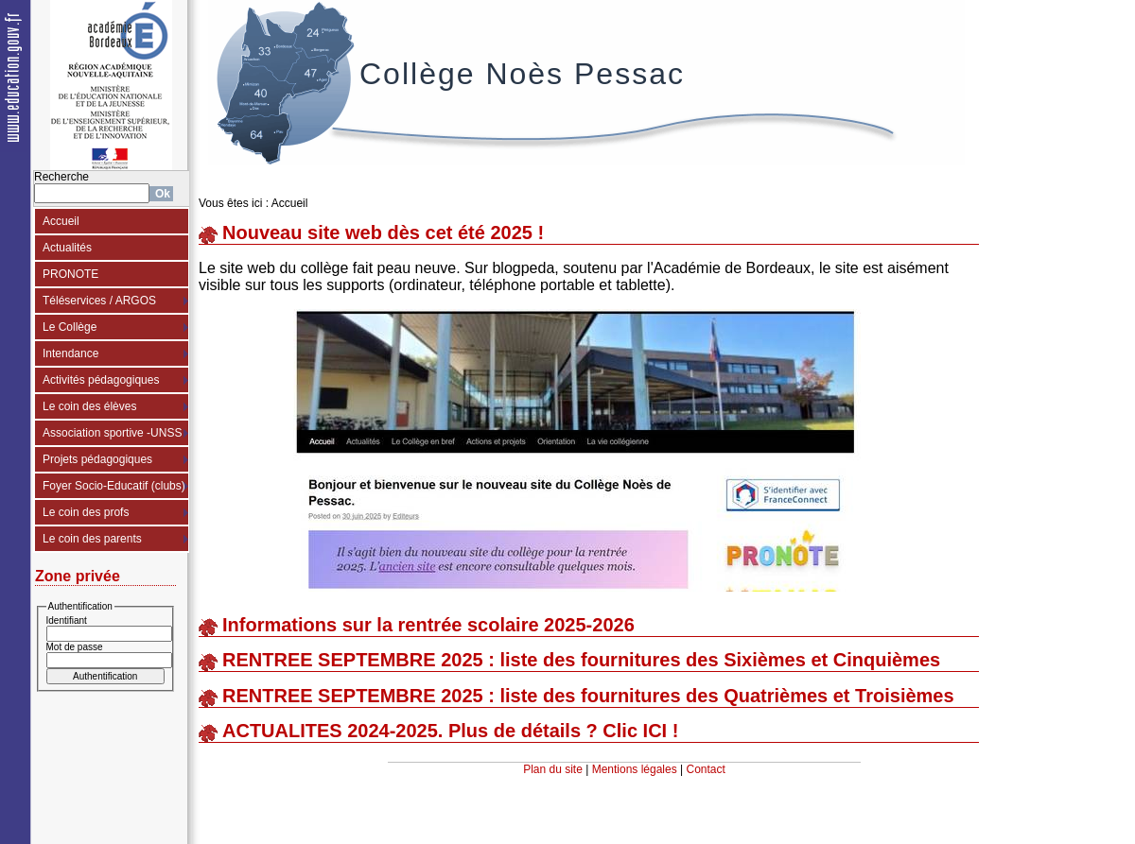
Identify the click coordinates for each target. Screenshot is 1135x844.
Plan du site (553, 769)
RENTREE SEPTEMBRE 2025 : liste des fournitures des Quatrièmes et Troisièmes (588, 695)
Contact (706, 769)
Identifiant (66, 620)
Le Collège (69, 327)
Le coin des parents (92, 538)
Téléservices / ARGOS (99, 300)
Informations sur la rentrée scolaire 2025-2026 (428, 624)
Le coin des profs (86, 512)
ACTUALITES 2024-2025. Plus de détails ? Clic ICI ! (450, 730)
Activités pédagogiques (101, 380)
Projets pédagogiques (97, 459)
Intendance (70, 353)
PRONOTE (70, 274)
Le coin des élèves (89, 406)
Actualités (67, 247)
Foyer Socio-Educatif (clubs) (114, 485)
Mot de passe (74, 647)
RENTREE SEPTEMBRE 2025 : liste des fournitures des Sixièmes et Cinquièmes (581, 659)
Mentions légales (634, 769)
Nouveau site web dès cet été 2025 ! (383, 232)
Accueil (61, 221)
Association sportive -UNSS (112, 432)
